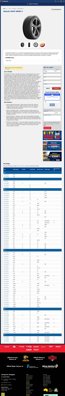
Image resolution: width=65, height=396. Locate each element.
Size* (45, 69)
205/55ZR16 (6, 176)
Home (5, 8)
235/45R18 (6, 218)
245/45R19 (6, 273)
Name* (45, 73)
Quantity (57, 69)
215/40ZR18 (6, 195)
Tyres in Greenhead (46, 378)
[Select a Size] (32, 61)
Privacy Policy (48, 123)
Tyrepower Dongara (32, 4)
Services (28, 387)
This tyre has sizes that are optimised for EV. (13, 68)
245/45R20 (6, 317)
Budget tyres (45, 384)
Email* (45, 80)
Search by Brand (29, 378)
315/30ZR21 (6, 339)
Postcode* (45, 84)
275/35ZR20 (6, 324)
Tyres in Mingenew (46, 380)
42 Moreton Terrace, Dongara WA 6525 (9, 380)
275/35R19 (6, 295)
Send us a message (7, 384)
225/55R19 (6, 260)
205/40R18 (6, 191)
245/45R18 (6, 234)
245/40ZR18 (6, 228)
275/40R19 (6, 299)
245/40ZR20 (6, 315)
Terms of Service (56, 123)
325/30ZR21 (6, 341)
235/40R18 (6, 216)
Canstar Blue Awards (47, 382)
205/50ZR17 (6, 183)
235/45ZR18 (6, 220)
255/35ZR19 (6, 281)
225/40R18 (6, 197)
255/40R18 (6, 240)
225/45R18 (6, 205)
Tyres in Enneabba (46, 377)
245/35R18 (6, 224)
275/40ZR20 (6, 326)
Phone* (45, 77)
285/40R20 (6, 330)
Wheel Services (29, 392)
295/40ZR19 (6, 304)
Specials (28, 394)
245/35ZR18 (6, 226)
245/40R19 (6, 266)
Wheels (28, 383)
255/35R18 (6, 236)
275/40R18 (6, 247)
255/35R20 (6, 319)
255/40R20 (6, 322)
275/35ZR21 (6, 337)
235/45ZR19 (6, 262)
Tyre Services (28, 391)
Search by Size (29, 377)
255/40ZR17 (6, 187)
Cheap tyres (45, 385)
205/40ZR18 (6, 193)
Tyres (27, 374)
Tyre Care (28, 380)
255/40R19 (6, 283)
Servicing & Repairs (29, 390)
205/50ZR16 (6, 174)
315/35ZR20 (6, 332)
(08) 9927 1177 (6, 382)
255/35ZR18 (6, 238)
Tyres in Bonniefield (46, 375)
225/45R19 (6, 256)
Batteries (27, 388)
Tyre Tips (27, 381)
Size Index (45, 374)
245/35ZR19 (6, 264)
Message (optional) (47, 115)
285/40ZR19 (6, 302)
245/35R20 (6, 311)
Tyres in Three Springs (47, 381)
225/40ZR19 (6, 252)
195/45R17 (6, 181)
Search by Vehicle (29, 376)
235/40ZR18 (6, 215)
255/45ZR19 (6, 289)
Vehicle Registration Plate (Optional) (48, 111)
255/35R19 (6, 279)
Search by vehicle (20, 166)
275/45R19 (6, 300)
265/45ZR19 (6, 291)
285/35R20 (6, 328)
